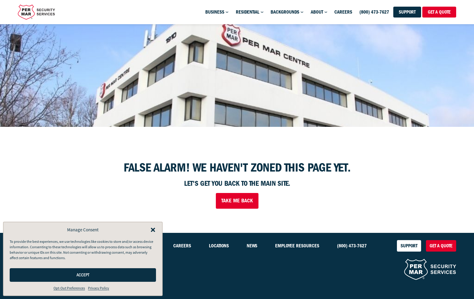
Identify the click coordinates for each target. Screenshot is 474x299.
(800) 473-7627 (374, 12)
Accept (82, 275)
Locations (219, 246)
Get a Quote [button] (439, 12)
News (252, 246)
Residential (247, 12)
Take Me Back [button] (237, 201)
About (317, 12)
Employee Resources (297, 246)
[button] (153, 230)
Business (214, 12)
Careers (343, 12)
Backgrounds (285, 12)
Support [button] (407, 12)
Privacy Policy (98, 288)
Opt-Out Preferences (69, 288)
